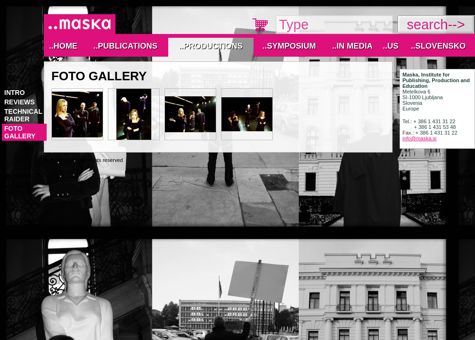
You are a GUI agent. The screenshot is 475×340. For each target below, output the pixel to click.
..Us (390, 46)
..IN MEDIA (352, 46)
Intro (14, 92)
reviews (19, 102)
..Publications (125, 46)
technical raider (23, 115)
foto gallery (19, 132)
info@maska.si (419, 138)
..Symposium (289, 46)
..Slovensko (438, 46)
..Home (63, 46)
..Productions (211, 46)
